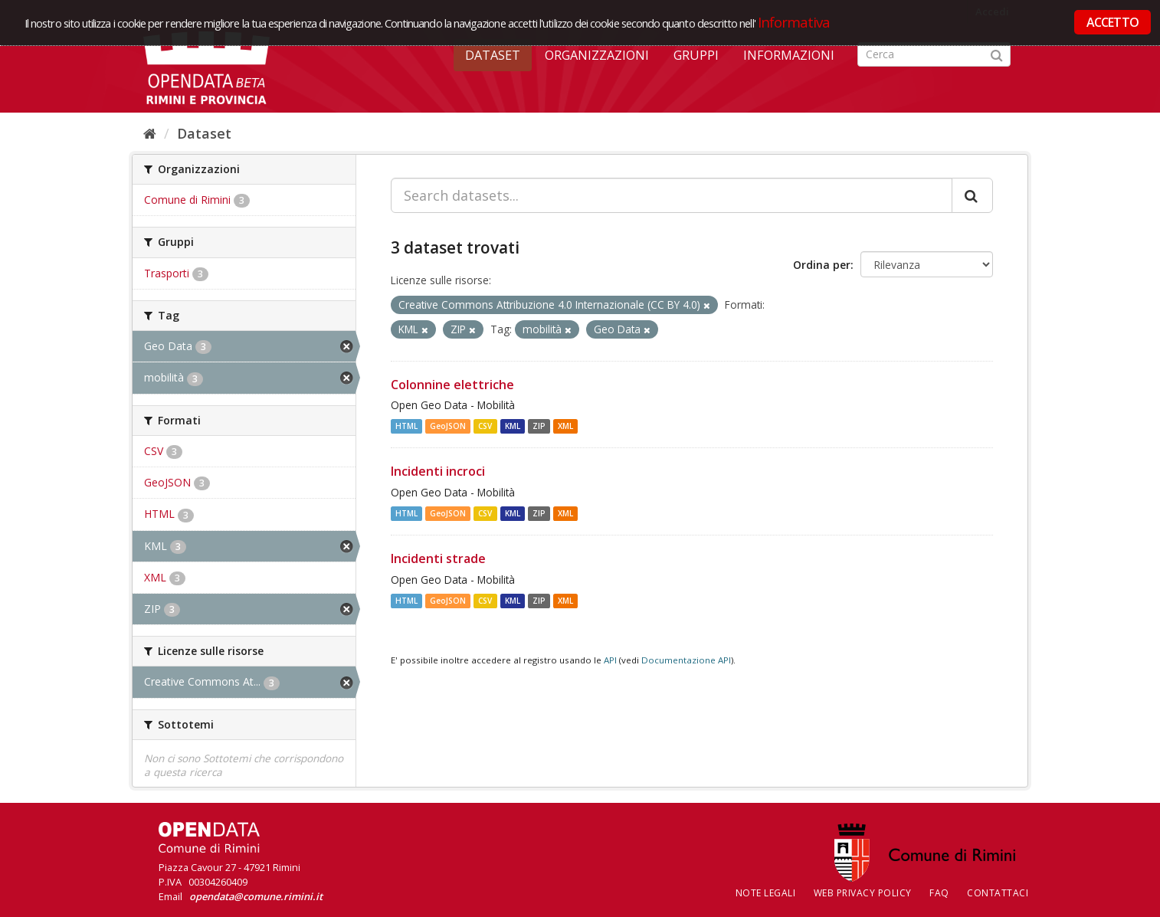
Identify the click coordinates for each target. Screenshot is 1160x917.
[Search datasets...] (671, 195)
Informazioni (788, 55)
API (610, 660)
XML (565, 426)
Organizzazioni (597, 55)
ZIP (539, 426)
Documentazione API (686, 660)
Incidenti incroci (438, 471)
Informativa (794, 21)
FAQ (939, 892)
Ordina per (821, 264)
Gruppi (696, 55)
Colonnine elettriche (452, 384)
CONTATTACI (997, 892)
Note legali (766, 892)
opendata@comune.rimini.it (256, 896)
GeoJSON (448, 426)
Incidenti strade (438, 558)
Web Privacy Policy (863, 892)
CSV (485, 426)
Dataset (492, 55)
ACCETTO (1112, 22)
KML (512, 426)
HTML (406, 426)
